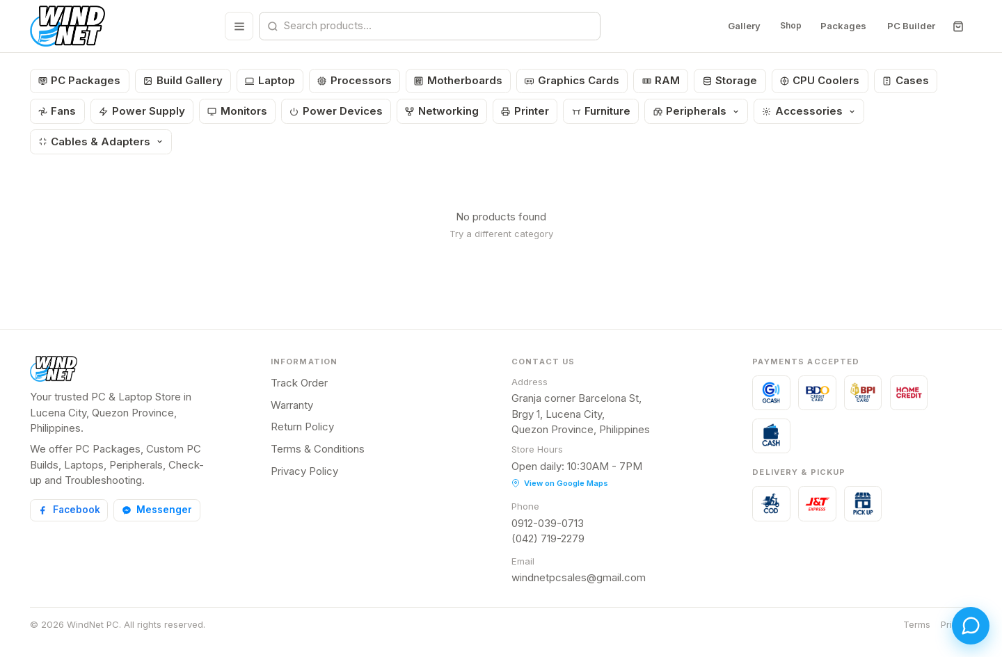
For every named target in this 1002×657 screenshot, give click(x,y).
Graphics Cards (572, 80)
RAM (661, 80)
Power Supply (142, 110)
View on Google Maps (559, 483)
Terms (916, 624)
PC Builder (911, 25)
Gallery (738, 25)
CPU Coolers (820, 80)
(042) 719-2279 (547, 538)
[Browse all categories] (236, 26)
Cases (905, 80)
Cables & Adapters (101, 141)
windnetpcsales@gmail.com (578, 577)
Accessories (808, 110)
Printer (525, 110)
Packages (843, 25)
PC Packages (79, 80)
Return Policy (302, 426)
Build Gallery (183, 80)
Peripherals (696, 110)
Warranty (292, 405)
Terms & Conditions (318, 448)
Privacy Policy (304, 471)
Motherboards (458, 80)
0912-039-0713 (547, 523)
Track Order (299, 382)
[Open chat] (966, 621)
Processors (354, 80)
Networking (442, 110)
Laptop (270, 80)
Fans (57, 110)
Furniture (601, 110)
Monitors (237, 110)
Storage (730, 80)
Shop (788, 25)
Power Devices (336, 110)
